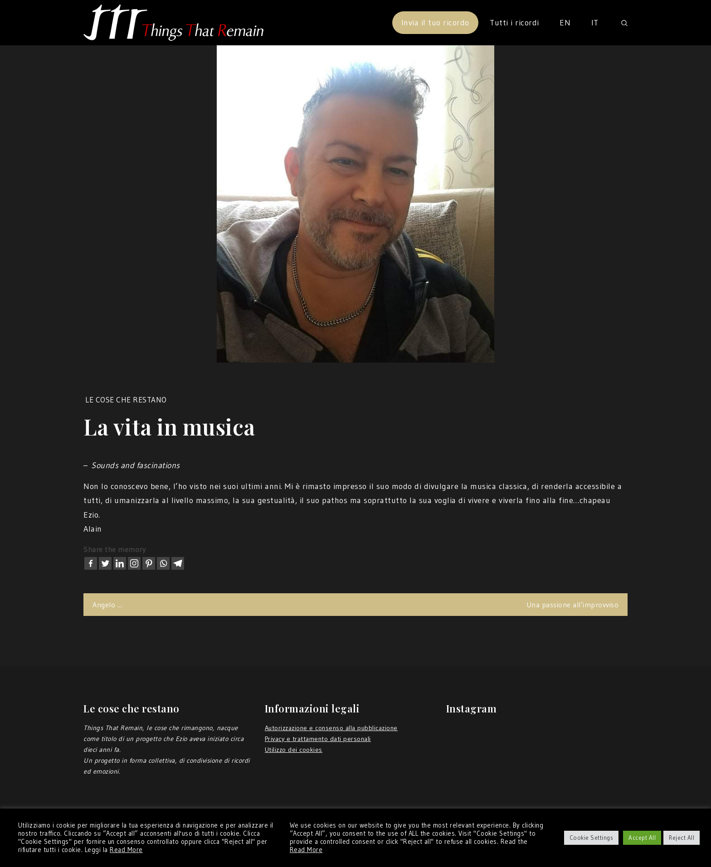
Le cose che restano (126, 399)
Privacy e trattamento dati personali (318, 739)
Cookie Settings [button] (592, 837)
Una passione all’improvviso (572, 604)
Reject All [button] (681, 837)
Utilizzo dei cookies (293, 750)
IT (595, 23)
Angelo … (107, 604)
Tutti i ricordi (514, 23)
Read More (126, 850)
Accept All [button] (642, 837)
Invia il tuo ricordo (435, 23)
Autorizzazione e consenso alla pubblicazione (331, 728)
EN (565, 23)
